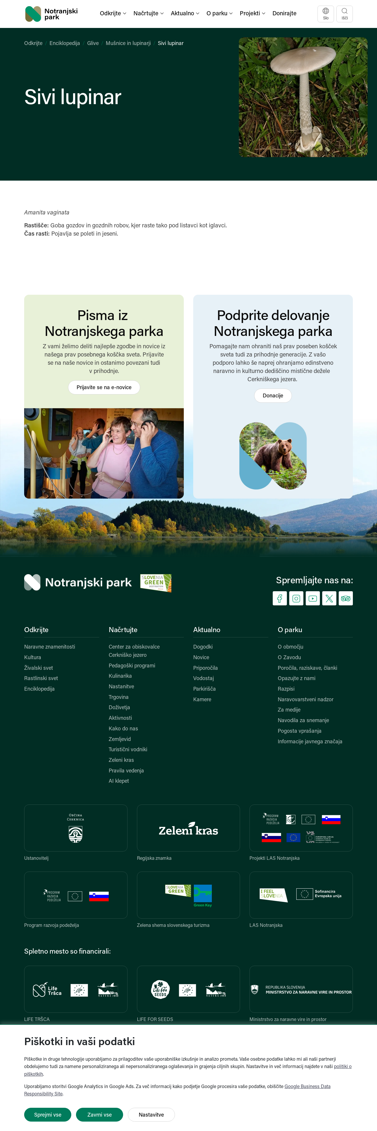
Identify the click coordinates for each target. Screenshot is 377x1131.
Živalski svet (38, 668)
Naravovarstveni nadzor (305, 700)
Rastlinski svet (41, 679)
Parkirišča (204, 689)
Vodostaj (203, 679)
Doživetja (119, 708)
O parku (290, 630)
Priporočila (205, 668)
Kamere (202, 700)
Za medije (289, 710)
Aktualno (206, 630)
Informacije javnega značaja (310, 742)
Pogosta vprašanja (300, 731)
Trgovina (119, 697)
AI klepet (119, 781)
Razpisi (286, 689)
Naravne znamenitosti (49, 647)
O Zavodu (289, 658)
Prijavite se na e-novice (104, 388)
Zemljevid (120, 739)
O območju (290, 647)
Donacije (273, 396)
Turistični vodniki (128, 750)
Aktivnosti (120, 718)
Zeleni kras (121, 760)
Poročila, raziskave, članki (307, 668)
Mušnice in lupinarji (128, 43)
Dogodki (203, 647)
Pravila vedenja (126, 771)
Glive (93, 43)
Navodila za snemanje (303, 721)
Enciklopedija (64, 43)
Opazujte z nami (296, 679)
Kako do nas (123, 729)
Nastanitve (121, 687)
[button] (114, 14)
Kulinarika (120, 676)
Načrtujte (123, 630)
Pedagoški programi (132, 666)
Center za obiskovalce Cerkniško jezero (134, 651)
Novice (201, 658)
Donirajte (284, 14)
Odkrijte (33, 43)
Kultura (32, 658)
